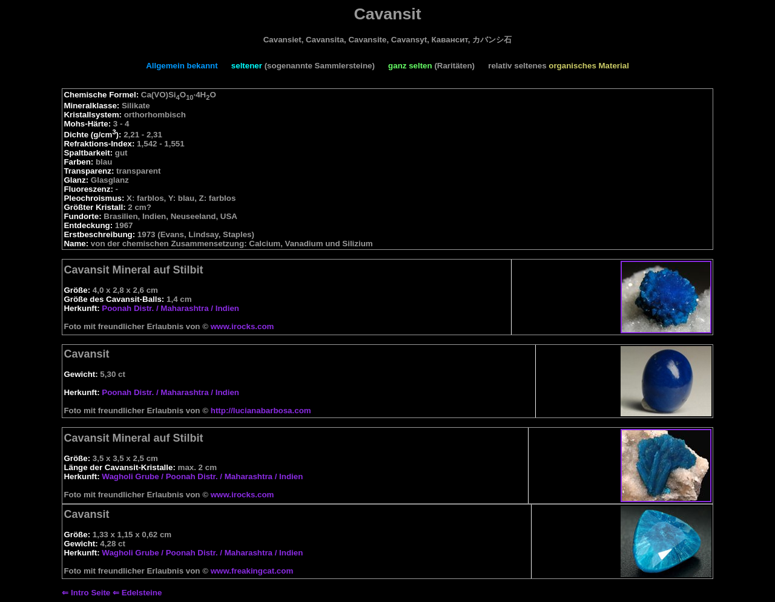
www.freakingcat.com (252, 570)
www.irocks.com (242, 326)
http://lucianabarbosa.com (261, 410)
